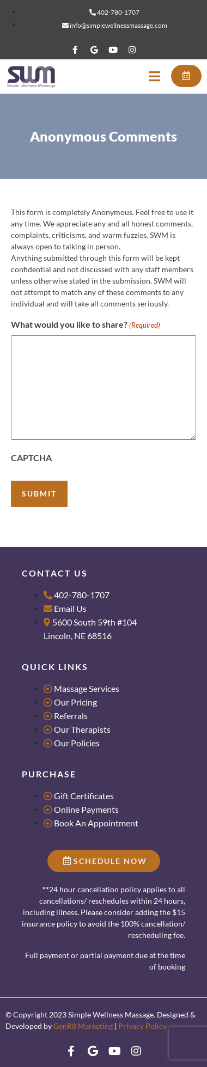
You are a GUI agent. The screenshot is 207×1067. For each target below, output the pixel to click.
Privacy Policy (142, 1026)
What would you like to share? (85, 325)
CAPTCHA (31, 457)
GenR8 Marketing (83, 1026)
